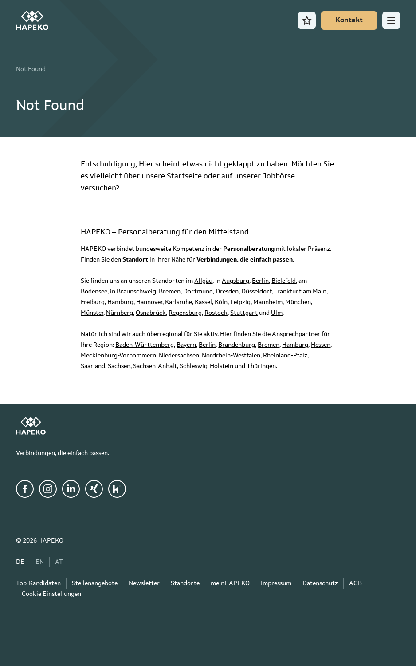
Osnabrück (151, 313)
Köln (221, 302)
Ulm (277, 313)
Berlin (260, 281)
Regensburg (185, 313)
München (298, 302)
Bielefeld (283, 281)
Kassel (203, 302)
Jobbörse (279, 176)
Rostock (216, 313)
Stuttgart (244, 313)
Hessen (320, 345)
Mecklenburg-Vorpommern (118, 356)
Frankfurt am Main (300, 292)
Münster (92, 313)
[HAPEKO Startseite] (32, 20)
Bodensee (94, 292)
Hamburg (120, 302)
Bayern (186, 345)
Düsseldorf (256, 292)
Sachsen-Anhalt (155, 366)
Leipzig (240, 302)
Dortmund (198, 292)
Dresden (227, 292)
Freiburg (93, 302)
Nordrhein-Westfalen (231, 356)
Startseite (184, 176)
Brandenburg (236, 345)
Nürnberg (119, 313)
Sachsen (119, 366)
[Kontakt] (349, 20)
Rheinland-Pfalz (285, 356)
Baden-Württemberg (144, 345)
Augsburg (235, 281)
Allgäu (203, 281)
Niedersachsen (179, 356)
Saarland (93, 366)
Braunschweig (136, 292)
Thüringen (261, 366)
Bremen (170, 292)
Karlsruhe (178, 302)
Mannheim (268, 302)
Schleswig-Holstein (206, 366)
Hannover (149, 302)
